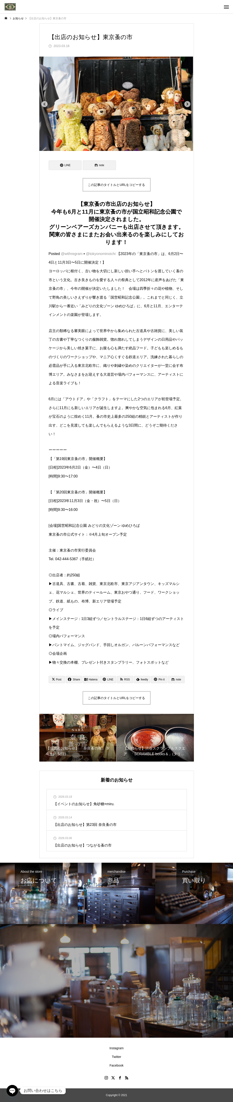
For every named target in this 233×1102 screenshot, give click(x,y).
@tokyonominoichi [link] (101, 254)
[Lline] (65, 165)
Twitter (116, 1057)
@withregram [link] (72, 254)
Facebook (116, 1065)
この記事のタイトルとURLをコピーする (116, 185)
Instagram (116, 1048)
